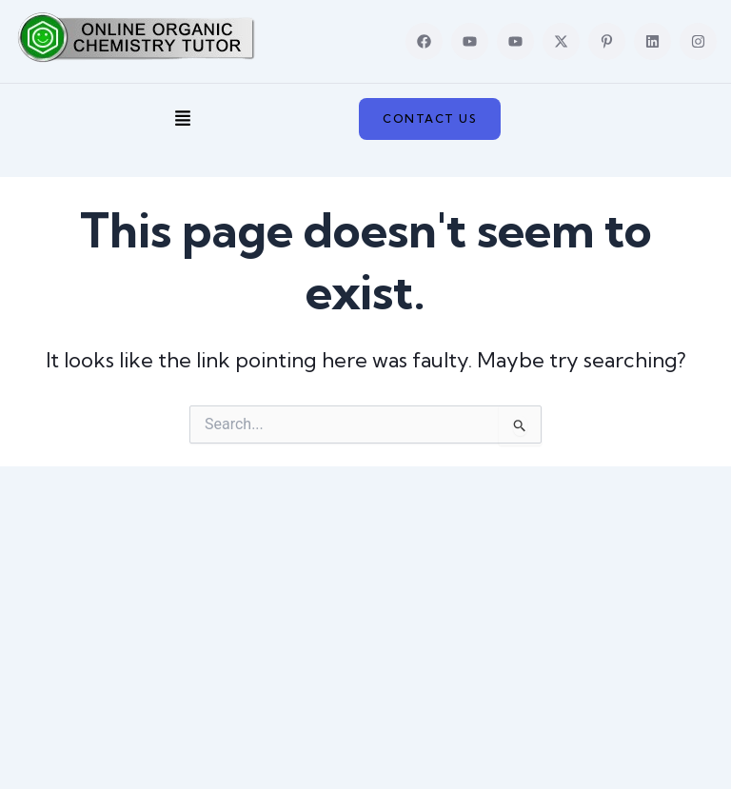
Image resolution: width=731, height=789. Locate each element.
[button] (183, 119)
